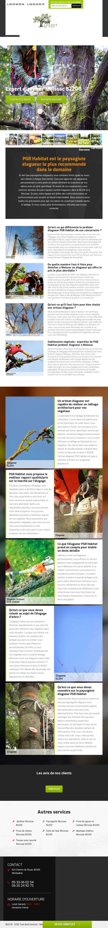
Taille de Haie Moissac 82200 (57, 833)
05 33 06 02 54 (15, 4)
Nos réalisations (51, 99)
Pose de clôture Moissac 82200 (24, 833)
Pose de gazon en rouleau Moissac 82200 (87, 823)
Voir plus (54, 789)
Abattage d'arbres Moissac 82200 (85, 833)
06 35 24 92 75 (35, 4)
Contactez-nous (20, 99)
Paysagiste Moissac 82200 (56, 823)
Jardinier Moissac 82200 (25, 823)
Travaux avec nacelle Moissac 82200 (26, 842)
